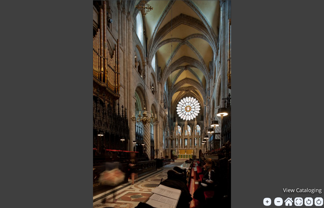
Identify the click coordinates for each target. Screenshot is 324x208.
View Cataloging (302, 190)
